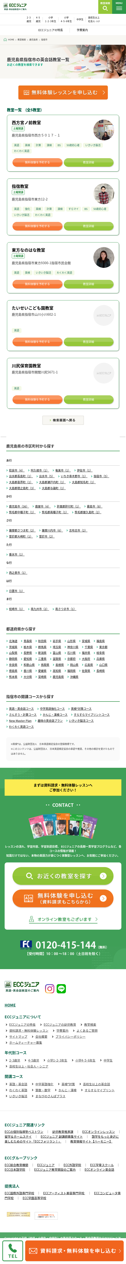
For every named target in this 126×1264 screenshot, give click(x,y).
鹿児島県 (58, 677)
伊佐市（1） (84, 470)
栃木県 (28, 647)
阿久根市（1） (40, 470)
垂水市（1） (17, 554)
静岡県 (13, 659)
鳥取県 (45, 665)
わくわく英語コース (21, 727)
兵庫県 (100, 659)
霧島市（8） (94, 506)
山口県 (103, 665)
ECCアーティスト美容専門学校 (64, 1193)
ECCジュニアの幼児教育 (60, 1024)
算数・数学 (42, 1090)
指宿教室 (20, 186)
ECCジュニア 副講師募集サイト (62, 1136)
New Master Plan (20, 721)
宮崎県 (42, 677)
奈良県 (13, 665)
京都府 (71, 659)
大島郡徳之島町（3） (22, 488)
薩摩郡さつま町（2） (22, 530)
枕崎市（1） (17, 609)
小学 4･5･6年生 (66, 19)
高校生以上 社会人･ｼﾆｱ (94, 19)
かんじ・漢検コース (55, 715)
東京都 (103, 647)
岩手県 (57, 641)
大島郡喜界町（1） (21, 482)
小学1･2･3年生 (57, 1060)
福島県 (100, 641)
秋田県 (42, 641)
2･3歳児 (14, 1060)
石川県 (71, 653)
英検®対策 (68, 1084)
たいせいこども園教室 (32, 308)
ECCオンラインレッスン (98, 1131)
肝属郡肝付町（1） (69, 506)
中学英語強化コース (52, 709)
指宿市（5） (101, 476)
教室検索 (90, 1024)
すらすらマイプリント (100, 1090)
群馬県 (42, 647)
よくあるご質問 (87, 1030)
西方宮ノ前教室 (26, 122)
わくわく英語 (18, 1090)
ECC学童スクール (102, 1165)
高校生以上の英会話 (96, 1084)
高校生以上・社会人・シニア (28, 1066)
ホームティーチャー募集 (25, 1042)
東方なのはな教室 (28, 250)
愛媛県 (42, 671)
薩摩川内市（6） (52, 530)
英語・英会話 (18, 1084)
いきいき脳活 (18, 1096)
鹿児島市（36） (19, 506)
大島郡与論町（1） (54, 488)
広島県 (89, 665)
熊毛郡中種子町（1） (22, 512)
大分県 (28, 677)
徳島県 (13, 671)
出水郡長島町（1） (21, 476)
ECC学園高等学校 (34, 1198)
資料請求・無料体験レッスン (28, 1030)
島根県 (59, 665)
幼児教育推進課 (62, 1131)
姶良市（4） (17, 470)
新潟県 (42, 653)
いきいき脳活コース (81, 721)
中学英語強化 (44, 1084)
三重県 (42, 659)
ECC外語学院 (72, 1165)
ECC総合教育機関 (16, 1165)
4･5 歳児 (38, 19)
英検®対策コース (81, 709)
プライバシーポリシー (70, 1036)
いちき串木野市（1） (74, 476)
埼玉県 (57, 647)
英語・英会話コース (21, 709)
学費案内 (82, 30)
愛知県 (28, 659)
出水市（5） (47, 476)
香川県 (28, 671)
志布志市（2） (78, 530)
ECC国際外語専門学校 (19, 1193)
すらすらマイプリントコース (92, 715)
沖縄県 (74, 677)
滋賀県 (57, 659)
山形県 (71, 641)
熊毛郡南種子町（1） (55, 512)
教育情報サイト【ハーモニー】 (91, 1141)
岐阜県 (100, 653)
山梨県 (13, 653)
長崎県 (100, 671)
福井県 (86, 653)
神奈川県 (72, 647)
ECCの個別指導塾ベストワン (24, 1131)
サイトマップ (18, 1036)
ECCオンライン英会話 (99, 1169)
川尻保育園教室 (26, 366)
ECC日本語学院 (15, 1169)
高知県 (57, 671)
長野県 (28, 653)
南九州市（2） (40, 609)
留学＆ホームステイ (18, 1136)
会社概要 (41, 1036)
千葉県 (89, 647)
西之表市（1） (18, 573)
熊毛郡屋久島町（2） (88, 512)
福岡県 (71, 671)
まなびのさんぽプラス (50, 1096)
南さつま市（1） (65, 609)
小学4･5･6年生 (85, 1060)
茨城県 (13, 647)
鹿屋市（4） (43, 506)
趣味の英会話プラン (50, 721)
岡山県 (74, 665)
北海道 (13, 641)
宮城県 (86, 641)
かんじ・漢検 (67, 1090)
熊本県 (13, 677)
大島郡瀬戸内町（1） (52, 482)
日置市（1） (17, 591)
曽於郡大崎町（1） (21, 536)
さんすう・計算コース (23, 715)
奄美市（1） (63, 470)
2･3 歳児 (29, 19)
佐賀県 (86, 671)
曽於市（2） (47, 536)
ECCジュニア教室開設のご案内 (55, 1169)
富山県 (57, 653)
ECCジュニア (46, 1165)
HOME (10, 1005)
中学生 (80, 19)
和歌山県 (29, 665)
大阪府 (86, 659)
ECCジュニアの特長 (50, 30)
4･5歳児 (33, 1060)
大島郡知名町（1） (84, 482)
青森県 (28, 641)
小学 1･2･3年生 (50, 19)
